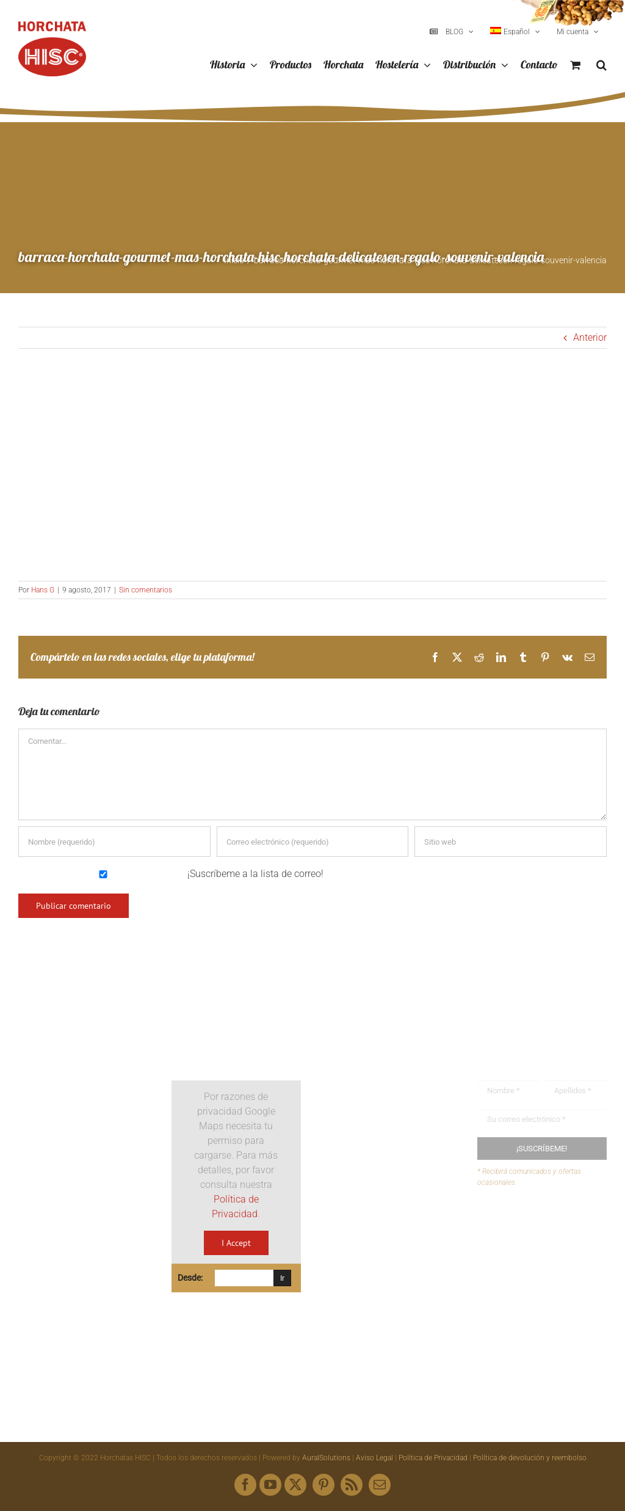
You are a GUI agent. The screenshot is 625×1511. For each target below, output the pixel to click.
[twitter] (295, 1485)
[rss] (352, 1485)
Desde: (190, 1278)
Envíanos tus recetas (545, 1250)
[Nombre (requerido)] (114, 841)
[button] (601, 65)
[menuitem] (515, 31)
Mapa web (523, 1274)
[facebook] (245, 1485)
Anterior (590, 337)
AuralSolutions (326, 1458)
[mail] (380, 1485)
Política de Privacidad (433, 1458)
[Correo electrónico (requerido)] (313, 841)
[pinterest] (323, 1485)
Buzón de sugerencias (547, 1226)
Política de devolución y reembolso (530, 1458)
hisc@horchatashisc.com (397, 1259)
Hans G (42, 590)
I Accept (236, 1242)
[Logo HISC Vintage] (83, 1048)
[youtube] (270, 1485)
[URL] (510, 841)
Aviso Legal (374, 1458)
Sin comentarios (145, 590)
